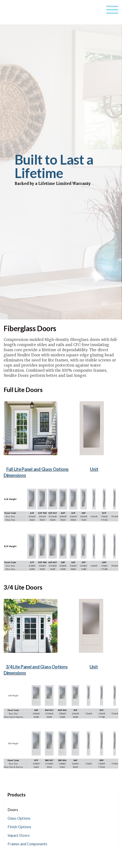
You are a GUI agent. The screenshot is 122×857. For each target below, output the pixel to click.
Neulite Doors (27, 12)
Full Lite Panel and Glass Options (37, 469)
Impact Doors (19, 835)
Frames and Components (27, 844)
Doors (13, 809)
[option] (61, 169)
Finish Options (19, 827)
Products (17, 794)
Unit (94, 469)
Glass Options (19, 818)
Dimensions (15, 475)
